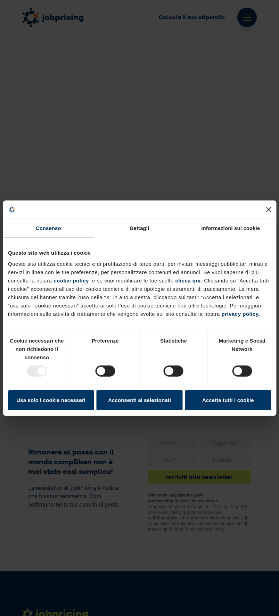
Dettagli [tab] (139, 228)
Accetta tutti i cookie (228, 400)
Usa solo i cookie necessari (50, 400)
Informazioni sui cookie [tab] (230, 228)
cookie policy (71, 280)
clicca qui (187, 280)
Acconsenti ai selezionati (139, 400)
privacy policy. (240, 314)
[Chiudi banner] (268, 209)
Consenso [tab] (48, 228)
